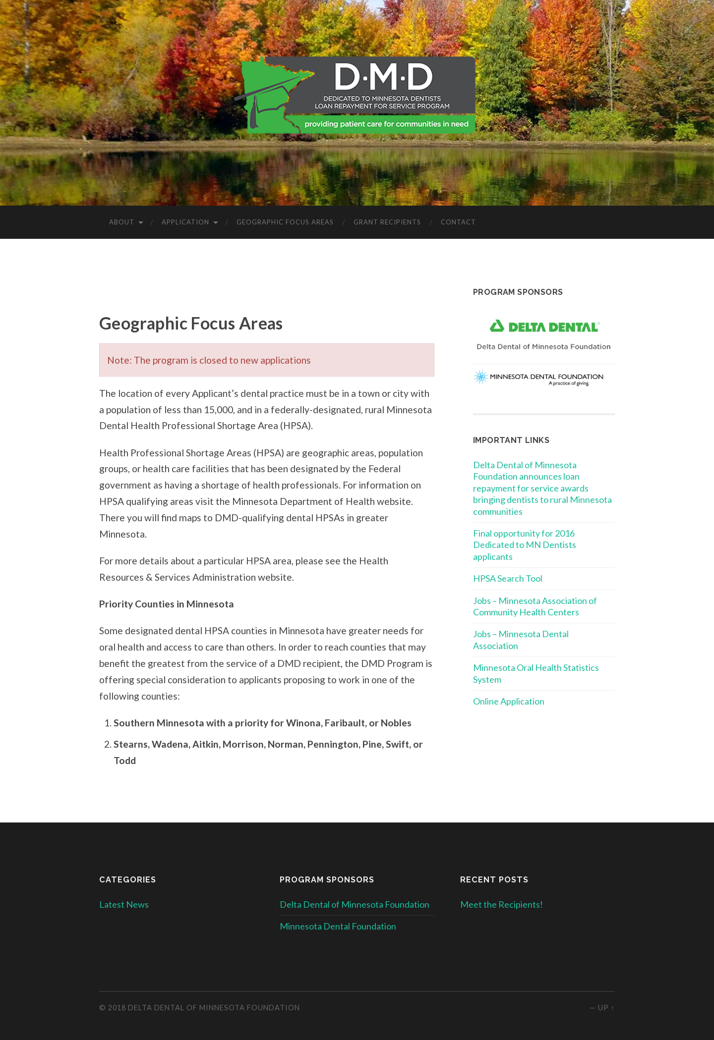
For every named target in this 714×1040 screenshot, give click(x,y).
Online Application (508, 701)
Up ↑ (606, 1007)
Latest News (124, 904)
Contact (458, 222)
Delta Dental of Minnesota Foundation (354, 904)
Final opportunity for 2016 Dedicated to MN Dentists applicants (524, 545)
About (121, 222)
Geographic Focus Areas (285, 222)
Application (185, 222)
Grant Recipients (387, 222)
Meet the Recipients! (501, 904)
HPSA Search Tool (507, 578)
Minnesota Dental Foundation (338, 926)
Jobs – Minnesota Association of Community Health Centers (535, 606)
